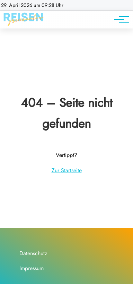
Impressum (31, 268)
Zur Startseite (67, 170)
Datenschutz (33, 253)
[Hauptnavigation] (119, 19)
